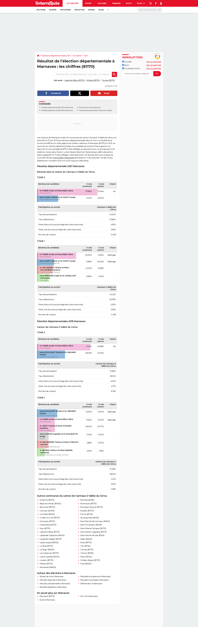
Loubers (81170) (46, 560)
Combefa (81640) (47, 514)
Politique (40, 10)
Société (52, 10)
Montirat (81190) (87, 500)
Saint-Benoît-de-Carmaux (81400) (95, 521)
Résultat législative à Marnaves (53, 587)
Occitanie (77, 56)
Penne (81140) (86, 514)
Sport (88, 3)
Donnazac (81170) (47, 521)
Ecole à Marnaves (47, 600)
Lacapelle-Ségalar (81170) (50, 539)
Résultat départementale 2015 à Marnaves (57, 110)
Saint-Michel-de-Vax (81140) (92, 535)
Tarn (86, 56)
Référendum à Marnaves (91, 583)
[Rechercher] (149, 9)
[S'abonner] (141, 73)
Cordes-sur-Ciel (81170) (50, 518)
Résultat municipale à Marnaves (94, 580)
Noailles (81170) (87, 511)
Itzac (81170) (45, 528)
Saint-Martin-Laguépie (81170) (93, 532)
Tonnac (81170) (108, 80)
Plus (141, 3)
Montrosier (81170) (88, 503)
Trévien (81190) (86, 553)
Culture (102, 3)
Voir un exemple (153, 62)
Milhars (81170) (93, 80)
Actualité (127, 62)
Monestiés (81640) (48, 567)
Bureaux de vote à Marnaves (89, 107)
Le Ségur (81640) (47, 549)
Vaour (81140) (86, 557)
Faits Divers (65, 10)
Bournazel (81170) (47, 507)
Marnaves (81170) (47, 596)
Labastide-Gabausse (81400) (52, 535)
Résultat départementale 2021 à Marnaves (57, 107)
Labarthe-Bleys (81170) (74, 80)
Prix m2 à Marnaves (89, 596)
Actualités (72, 3)
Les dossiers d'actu (131, 68)
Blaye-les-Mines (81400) (50, 503)
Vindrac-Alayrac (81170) (90, 560)
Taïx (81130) (85, 546)
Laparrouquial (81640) (49, 542)
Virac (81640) (85, 564)
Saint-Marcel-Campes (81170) (93, 528)
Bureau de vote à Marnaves (52, 576)
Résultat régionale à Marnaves (53, 580)
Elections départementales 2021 (56, 56)
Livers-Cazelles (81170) (49, 557)
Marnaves (82, 110)
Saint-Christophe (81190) (91, 525)
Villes (101, 10)
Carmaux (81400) (47, 511)
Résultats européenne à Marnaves (95, 576)
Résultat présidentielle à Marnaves (55, 583)
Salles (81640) (86, 539)
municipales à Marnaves (63, 158)
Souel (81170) (86, 542)
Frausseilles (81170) (48, 525)
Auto (129, 3)
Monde (91, 10)
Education (79, 10)
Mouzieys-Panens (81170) (91, 507)
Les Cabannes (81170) (49, 553)
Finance (116, 3)
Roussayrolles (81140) (89, 518)
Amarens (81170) (47, 500)
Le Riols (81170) (46, 546)
